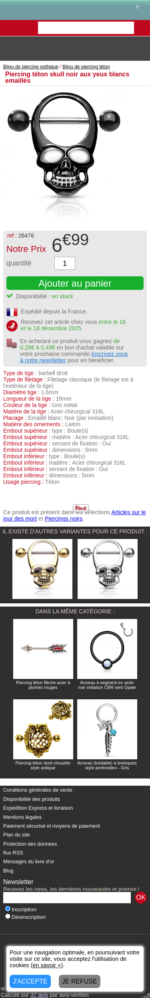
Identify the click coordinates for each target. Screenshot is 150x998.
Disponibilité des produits (31, 799)
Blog (8, 871)
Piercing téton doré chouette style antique (43, 765)
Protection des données (30, 844)
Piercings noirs (63, 518)
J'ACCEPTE (30, 981)
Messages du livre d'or (28, 861)
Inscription (20, 909)
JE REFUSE (79, 981)
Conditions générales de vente (37, 790)
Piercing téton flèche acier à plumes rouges (43, 685)
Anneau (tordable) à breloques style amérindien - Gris (107, 765)
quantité (19, 263)
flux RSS (13, 853)
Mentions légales (22, 817)
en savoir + (47, 965)
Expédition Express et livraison (38, 808)
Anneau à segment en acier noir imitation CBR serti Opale (107, 685)
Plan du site (16, 835)
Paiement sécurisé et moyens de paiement (51, 826)
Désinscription (25, 917)
